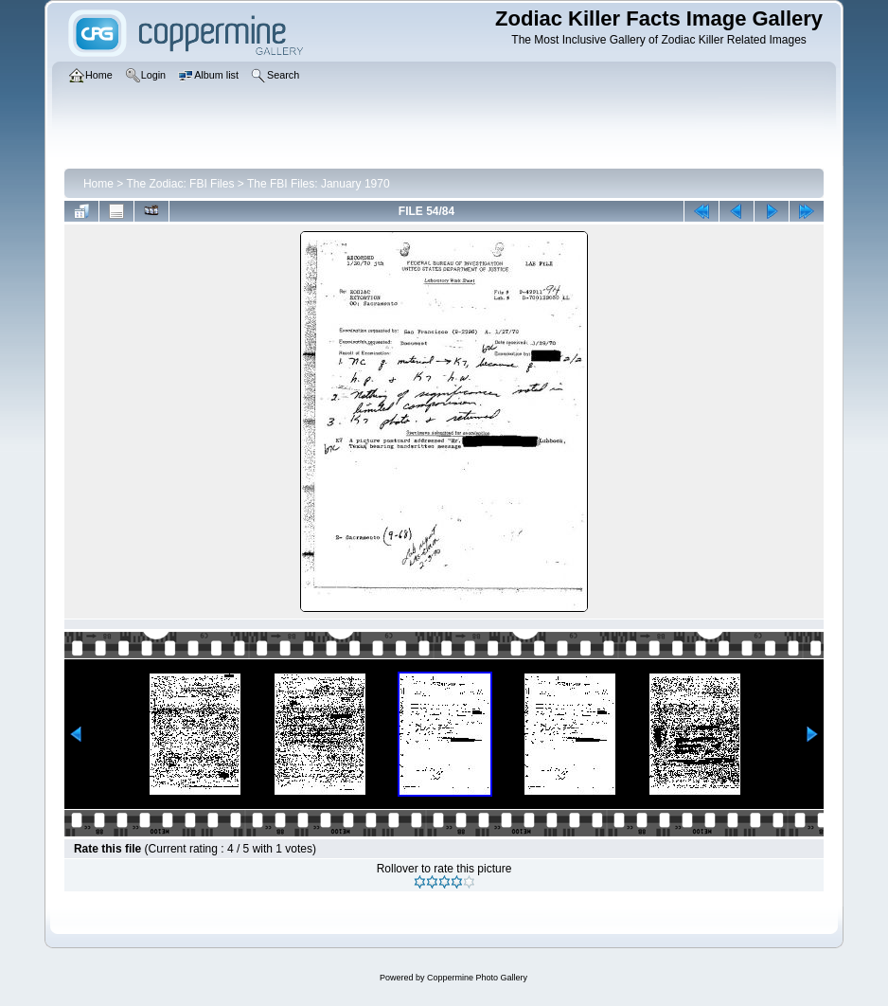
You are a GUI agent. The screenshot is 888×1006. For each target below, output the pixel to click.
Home (98, 183)
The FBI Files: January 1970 (318, 183)
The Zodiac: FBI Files (180, 183)
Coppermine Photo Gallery (477, 977)
